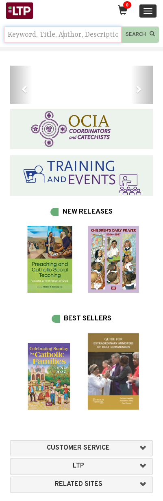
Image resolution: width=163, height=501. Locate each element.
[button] (21, 85)
